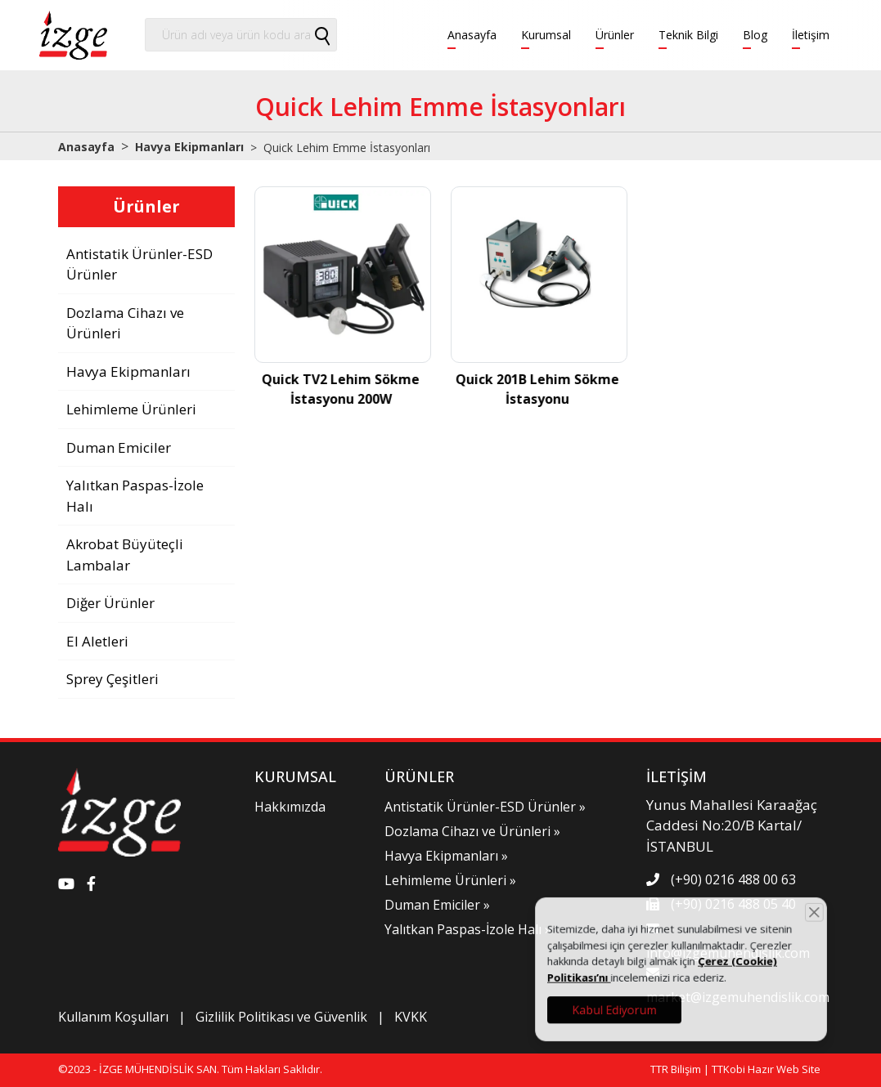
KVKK (410, 1017)
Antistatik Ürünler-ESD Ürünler (139, 264)
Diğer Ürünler (110, 602)
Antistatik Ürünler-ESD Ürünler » (485, 807)
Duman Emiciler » (437, 905)
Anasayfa (472, 34)
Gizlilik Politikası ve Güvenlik (281, 1017)
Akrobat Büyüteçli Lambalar (124, 555)
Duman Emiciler (118, 447)
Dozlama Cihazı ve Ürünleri (125, 323)
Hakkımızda (290, 807)
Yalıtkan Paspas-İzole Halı (135, 496)
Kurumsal (546, 34)
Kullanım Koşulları (113, 1017)
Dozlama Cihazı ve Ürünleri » (472, 831)
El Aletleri (97, 641)
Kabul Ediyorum (633, 1001)
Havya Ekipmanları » (446, 856)
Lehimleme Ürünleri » (450, 880)
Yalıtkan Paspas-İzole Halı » (467, 929)
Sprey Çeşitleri (112, 678)
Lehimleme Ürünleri (131, 409)
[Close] (793, 923)
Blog (755, 34)
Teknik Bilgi (688, 34)
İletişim (810, 34)
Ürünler (615, 34)
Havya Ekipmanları (189, 146)
